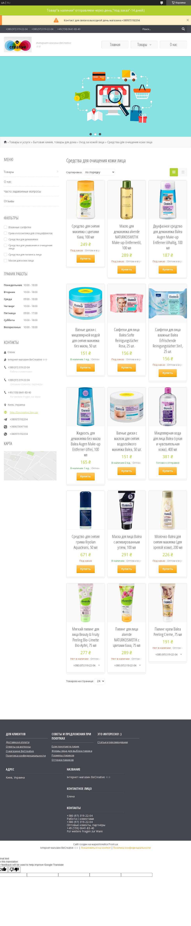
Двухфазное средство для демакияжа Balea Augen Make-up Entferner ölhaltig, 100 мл (167, 237)
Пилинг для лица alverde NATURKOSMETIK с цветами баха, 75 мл (126, 637)
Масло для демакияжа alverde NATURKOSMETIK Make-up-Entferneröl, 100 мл (126, 237)
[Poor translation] (14, 869)
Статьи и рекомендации (112, 742)
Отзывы (9, 201)
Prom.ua (113, 844)
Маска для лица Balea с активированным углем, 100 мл (126, 542)
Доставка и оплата (17, 742)
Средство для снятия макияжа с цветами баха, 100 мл (85, 231)
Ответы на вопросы (18, 746)
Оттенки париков (63, 760)
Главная (115, 44)
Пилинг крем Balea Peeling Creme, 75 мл (168, 631)
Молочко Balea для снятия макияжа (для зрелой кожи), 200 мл (167, 542)
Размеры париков (63, 755)
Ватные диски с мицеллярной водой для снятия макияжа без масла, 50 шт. (86, 338)
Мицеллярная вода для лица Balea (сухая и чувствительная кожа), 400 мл (167, 441)
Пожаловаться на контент (96, 847)
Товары (142, 44)
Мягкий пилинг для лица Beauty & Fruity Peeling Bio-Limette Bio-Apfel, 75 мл (85, 637)
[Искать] (183, 29)
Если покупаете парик (65, 746)
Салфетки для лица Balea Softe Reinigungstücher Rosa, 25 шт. (126, 338)
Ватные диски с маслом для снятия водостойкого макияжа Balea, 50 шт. (126, 441)
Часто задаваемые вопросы (22, 191)
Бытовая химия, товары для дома (54, 142)
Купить (85, 258)
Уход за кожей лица (91, 142)
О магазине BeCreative (20, 751)
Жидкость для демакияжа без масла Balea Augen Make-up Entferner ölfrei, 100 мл (85, 443)
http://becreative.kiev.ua (24, 412)
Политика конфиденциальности (26, 755)
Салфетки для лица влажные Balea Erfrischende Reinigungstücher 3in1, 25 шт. (168, 340)
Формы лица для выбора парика (72, 751)
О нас (173, 44)
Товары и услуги (19, 142)
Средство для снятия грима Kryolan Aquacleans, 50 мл (85, 542)
